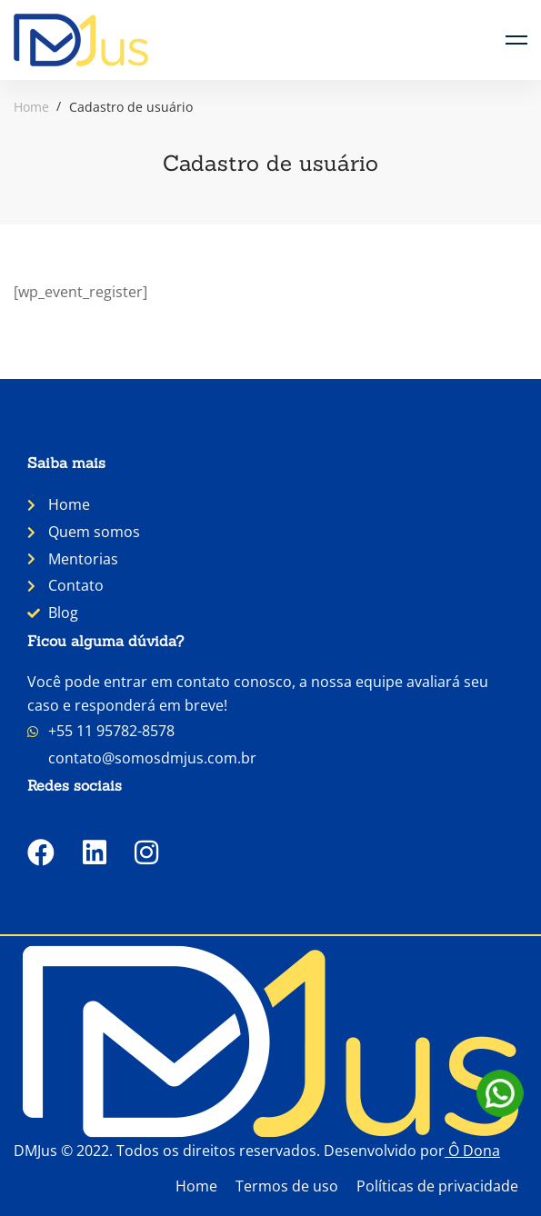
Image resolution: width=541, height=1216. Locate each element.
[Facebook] (40, 852)
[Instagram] (146, 852)
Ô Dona (474, 1151)
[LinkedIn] (94, 852)
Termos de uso (286, 1186)
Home (31, 106)
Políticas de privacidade (437, 1186)
